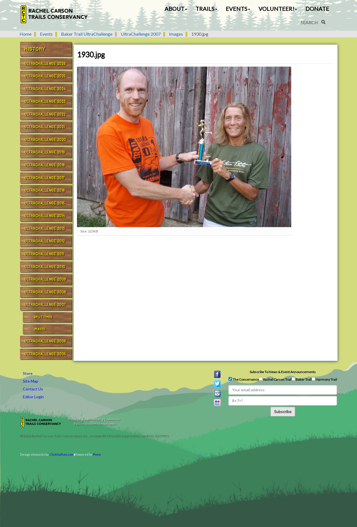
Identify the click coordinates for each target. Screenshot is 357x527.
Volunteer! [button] (278, 8)
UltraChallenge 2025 (45, 76)
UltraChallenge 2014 (44, 215)
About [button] (176, 8)
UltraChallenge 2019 (44, 152)
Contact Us (33, 389)
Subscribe (282, 411)
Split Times (43, 317)
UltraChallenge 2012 (44, 241)
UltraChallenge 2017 (44, 178)
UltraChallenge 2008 (45, 292)
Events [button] (238, 8)
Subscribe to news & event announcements (283, 372)
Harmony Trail (324, 379)
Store (28, 373)
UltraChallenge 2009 (45, 279)
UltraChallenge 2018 (44, 165)
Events (46, 34)
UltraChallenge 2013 (44, 228)
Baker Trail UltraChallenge (86, 34)
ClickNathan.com (61, 454)
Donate (317, 8)
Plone (97, 454)
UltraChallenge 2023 (45, 101)
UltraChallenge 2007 (141, 34)
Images (176, 34)
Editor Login (33, 396)
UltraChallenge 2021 (44, 127)
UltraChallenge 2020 (45, 139)
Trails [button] (206, 8)
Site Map (30, 381)
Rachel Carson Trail (275, 379)
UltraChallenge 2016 (44, 190)
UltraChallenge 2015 (44, 203)
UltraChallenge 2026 (45, 63)
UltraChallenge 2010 (44, 266)
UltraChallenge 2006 (45, 341)
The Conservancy (243, 379)
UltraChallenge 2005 (45, 354)
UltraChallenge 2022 (45, 114)
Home (26, 34)
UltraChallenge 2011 (44, 254)
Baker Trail (301, 379)
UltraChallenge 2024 (45, 89)
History (34, 49)
